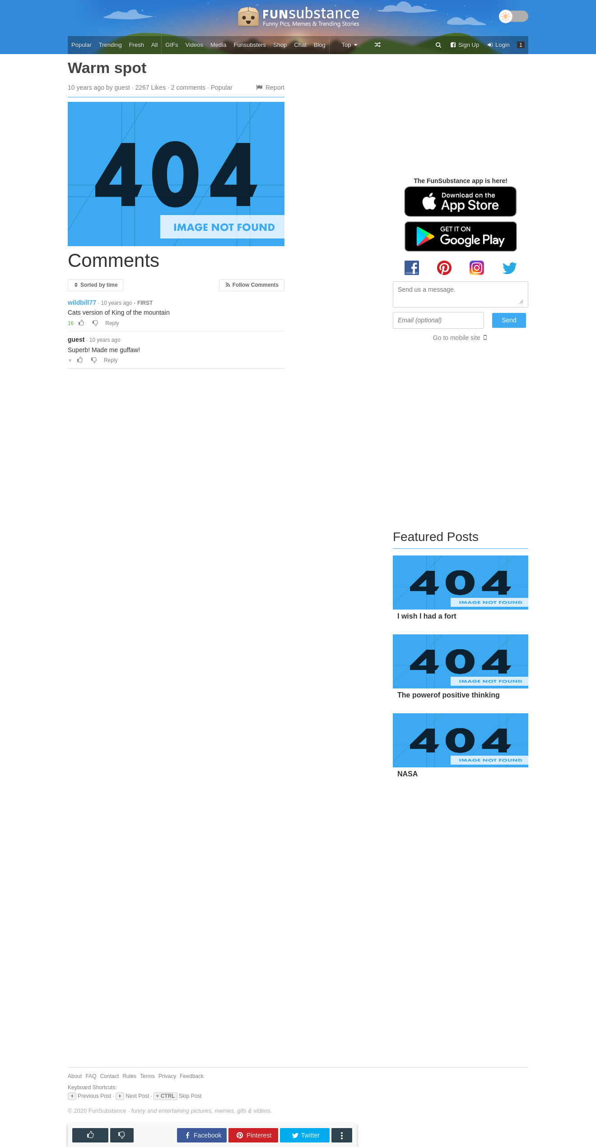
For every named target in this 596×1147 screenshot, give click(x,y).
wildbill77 (82, 302)
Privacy (167, 1076)
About (75, 1076)
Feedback (192, 1076)
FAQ (91, 1076)
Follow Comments (252, 285)
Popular (81, 44)
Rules (129, 1076)
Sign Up (464, 44)
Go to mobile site (456, 337)
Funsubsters (249, 44)
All (154, 44)
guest (76, 339)
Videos (195, 44)
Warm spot (107, 67)
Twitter (305, 1135)
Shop (280, 44)
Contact (109, 1076)
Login (498, 44)
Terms (147, 1076)
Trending (110, 44)
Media (218, 44)
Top (349, 44)
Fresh (136, 44)
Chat (300, 44)
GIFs (171, 44)
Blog (320, 44)
